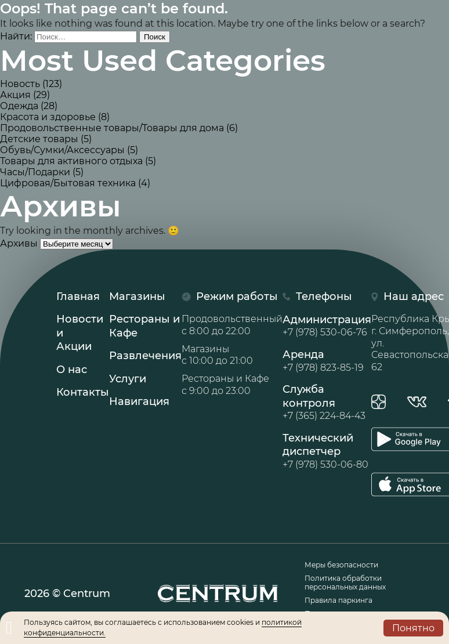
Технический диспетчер (327, 451)
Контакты (82, 392)
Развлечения (145, 355)
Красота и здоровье (48, 116)
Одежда (19, 105)
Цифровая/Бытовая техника (68, 183)
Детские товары (39, 138)
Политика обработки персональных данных (345, 582)
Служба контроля (327, 402)
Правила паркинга (338, 600)
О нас (71, 369)
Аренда (327, 361)
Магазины (137, 296)
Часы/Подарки (35, 172)
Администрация (327, 326)
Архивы (19, 243)
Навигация (139, 401)
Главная (78, 296)
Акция (15, 94)
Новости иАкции (79, 333)
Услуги (127, 378)
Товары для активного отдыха (71, 161)
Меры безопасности (341, 564)
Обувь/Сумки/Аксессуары (62, 149)
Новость (20, 83)
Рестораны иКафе (144, 326)
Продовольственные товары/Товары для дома (112, 127)
